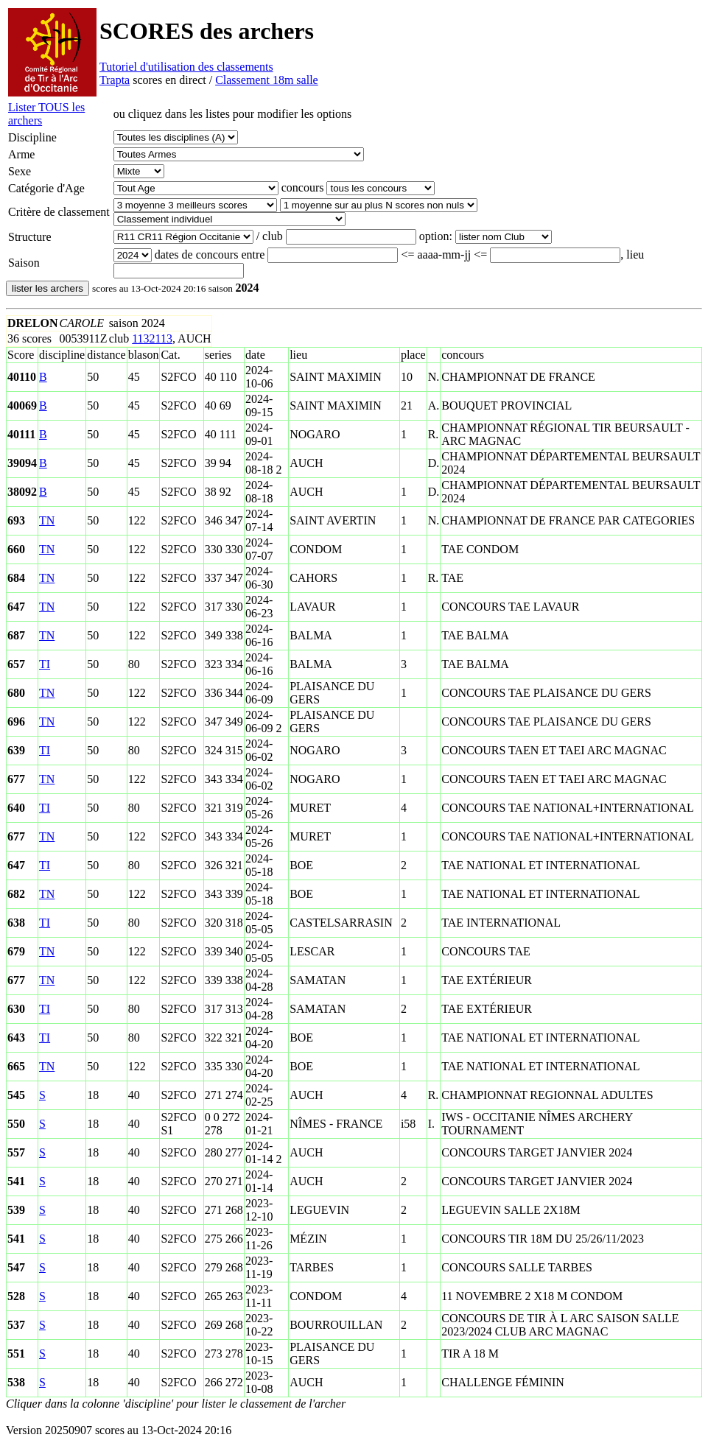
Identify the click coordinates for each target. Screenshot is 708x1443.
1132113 (152, 338)
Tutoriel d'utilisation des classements (186, 66)
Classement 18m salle (266, 80)
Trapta (114, 80)
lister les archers (47, 288)
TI (44, 664)
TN (47, 520)
